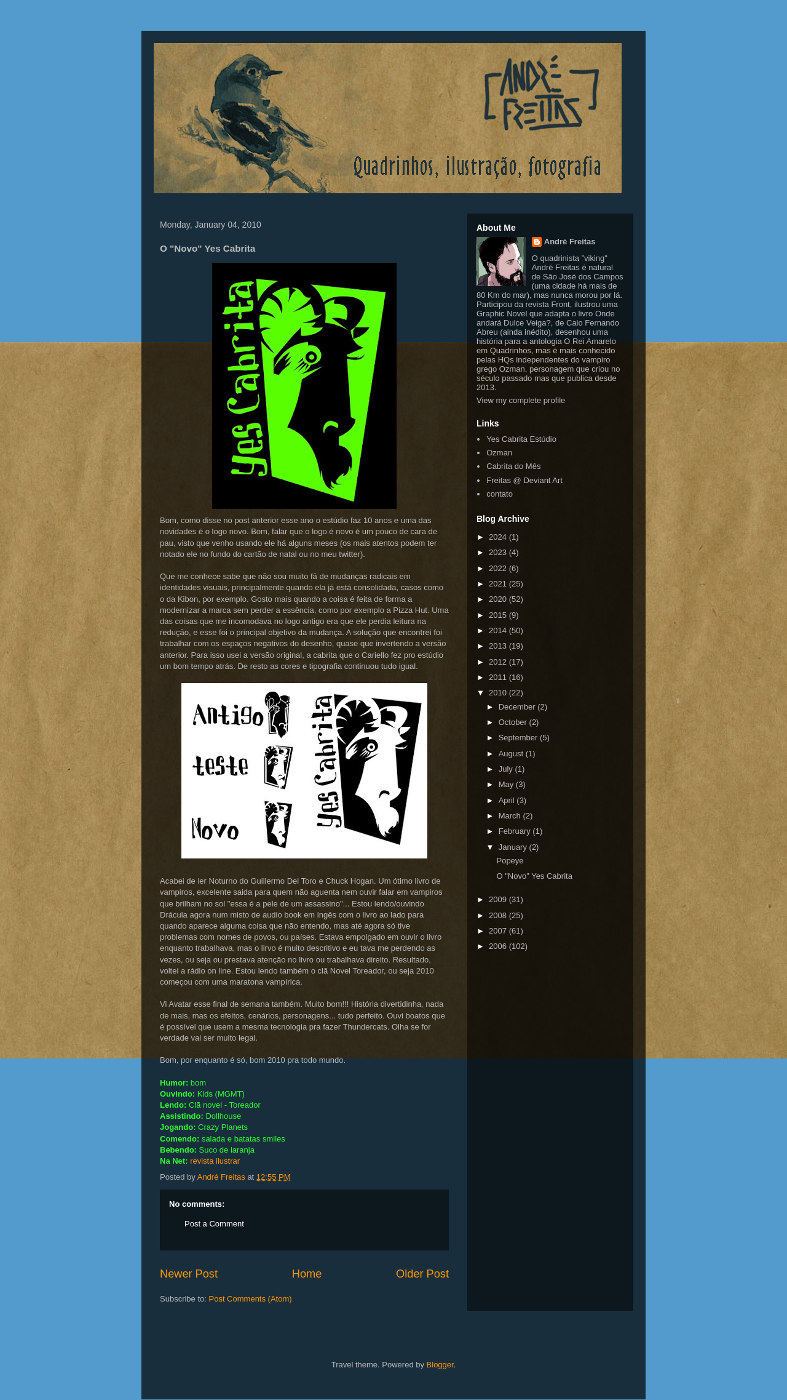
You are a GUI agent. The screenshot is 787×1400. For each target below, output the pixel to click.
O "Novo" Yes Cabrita (534, 876)
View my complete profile (521, 400)
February (516, 831)
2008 (499, 915)
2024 (499, 537)
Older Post (422, 1274)
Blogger (440, 1364)
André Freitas (570, 241)
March (511, 815)
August (512, 753)
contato (499, 493)
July (507, 769)
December (518, 706)
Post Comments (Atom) (250, 1298)
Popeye (509, 860)
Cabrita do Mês (513, 466)
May (507, 784)
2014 (499, 630)
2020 (499, 599)
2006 (499, 946)
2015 (499, 615)
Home (307, 1274)
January (514, 847)
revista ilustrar (215, 1161)
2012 (499, 661)
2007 (499, 930)
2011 (499, 677)
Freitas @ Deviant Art (524, 480)
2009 (499, 899)
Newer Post (189, 1274)
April (508, 800)
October (514, 722)
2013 (499, 645)
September (519, 737)
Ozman (499, 452)
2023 (499, 552)
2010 (499, 692)
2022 (499, 568)
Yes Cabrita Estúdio (521, 439)
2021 (499, 583)
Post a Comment (214, 1223)
